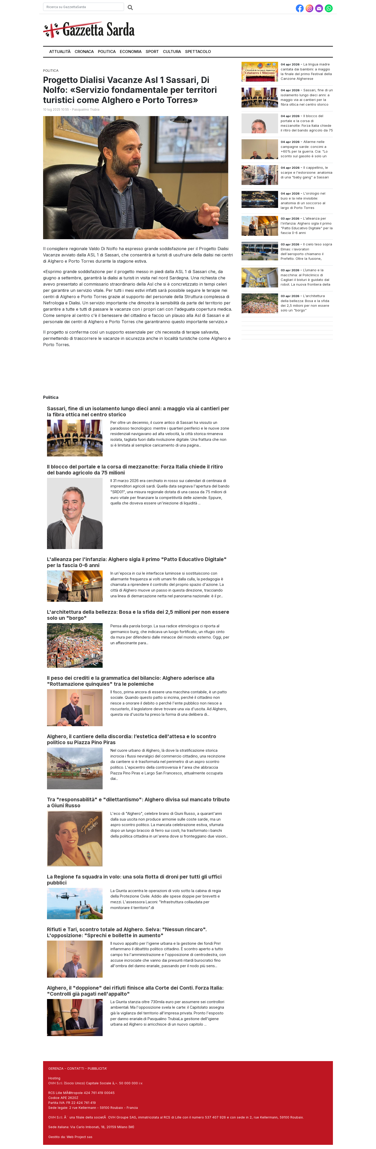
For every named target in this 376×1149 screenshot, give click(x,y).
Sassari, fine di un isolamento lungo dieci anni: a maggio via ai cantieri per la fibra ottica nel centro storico (138, 411)
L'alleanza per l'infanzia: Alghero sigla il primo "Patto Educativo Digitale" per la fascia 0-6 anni (137, 562)
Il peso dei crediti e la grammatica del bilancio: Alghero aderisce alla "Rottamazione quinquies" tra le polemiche (130, 681)
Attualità (59, 51)
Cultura (172, 51)
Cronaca (84, 51)
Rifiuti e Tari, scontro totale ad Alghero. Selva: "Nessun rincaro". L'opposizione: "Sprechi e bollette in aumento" (127, 932)
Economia (131, 51)
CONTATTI (75, 1068)
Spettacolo (198, 51)
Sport (152, 51)
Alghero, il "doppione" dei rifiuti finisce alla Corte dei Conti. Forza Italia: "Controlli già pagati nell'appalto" (135, 991)
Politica (107, 51)
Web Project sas (79, 1137)
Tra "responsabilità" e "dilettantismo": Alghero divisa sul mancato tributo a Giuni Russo (138, 802)
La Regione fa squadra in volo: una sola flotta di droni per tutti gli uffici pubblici (134, 880)
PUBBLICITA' (97, 1068)
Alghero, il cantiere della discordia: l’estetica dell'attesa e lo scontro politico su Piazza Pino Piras (131, 739)
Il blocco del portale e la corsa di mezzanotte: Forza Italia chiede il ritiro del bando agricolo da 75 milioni (135, 470)
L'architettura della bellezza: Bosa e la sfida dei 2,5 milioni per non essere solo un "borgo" (138, 615)
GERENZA (55, 1068)
